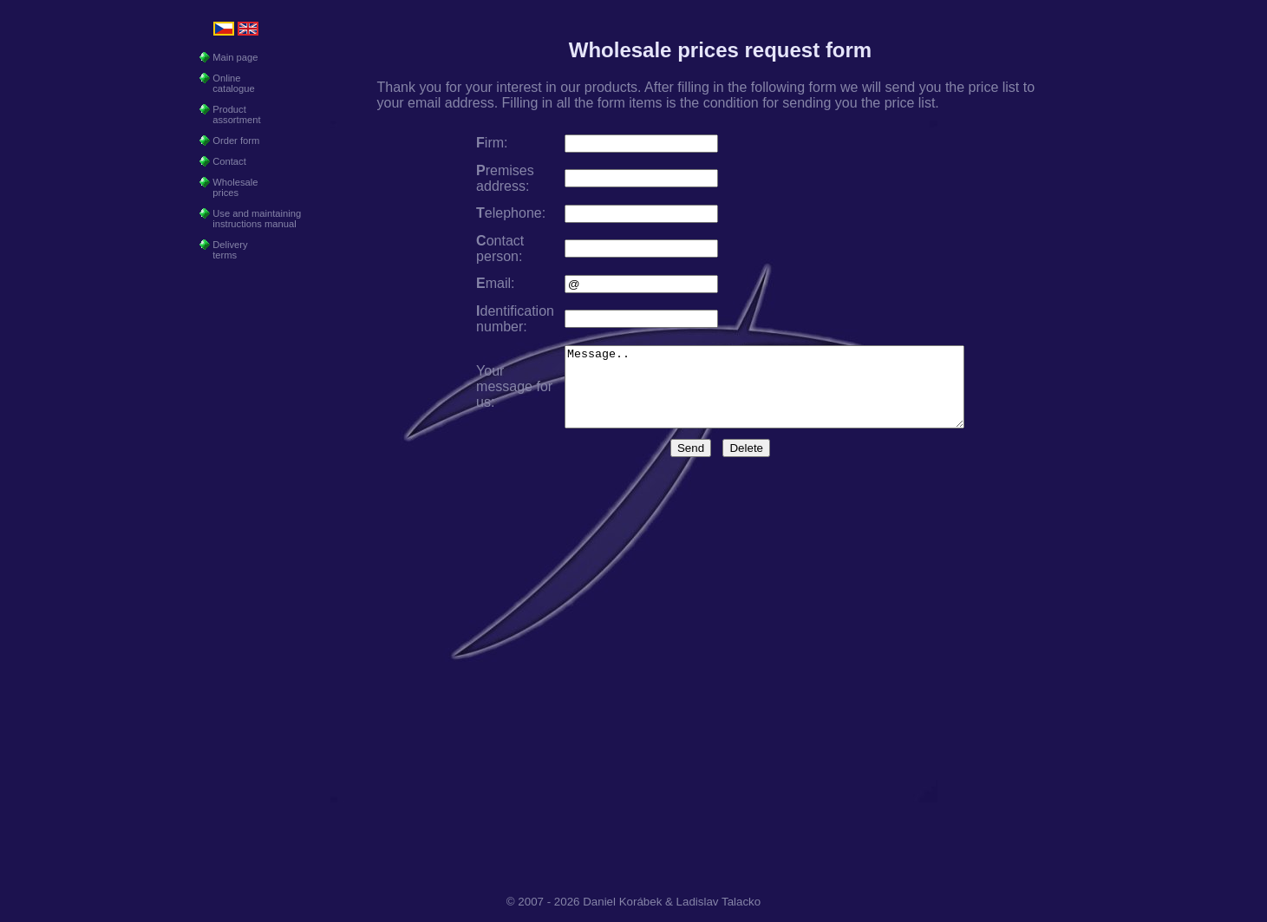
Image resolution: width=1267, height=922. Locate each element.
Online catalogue (227, 83)
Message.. (764, 394)
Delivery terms (223, 249)
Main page (228, 57)
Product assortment (230, 114)
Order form (229, 140)
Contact (222, 161)
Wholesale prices (228, 187)
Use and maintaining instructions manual (250, 218)
